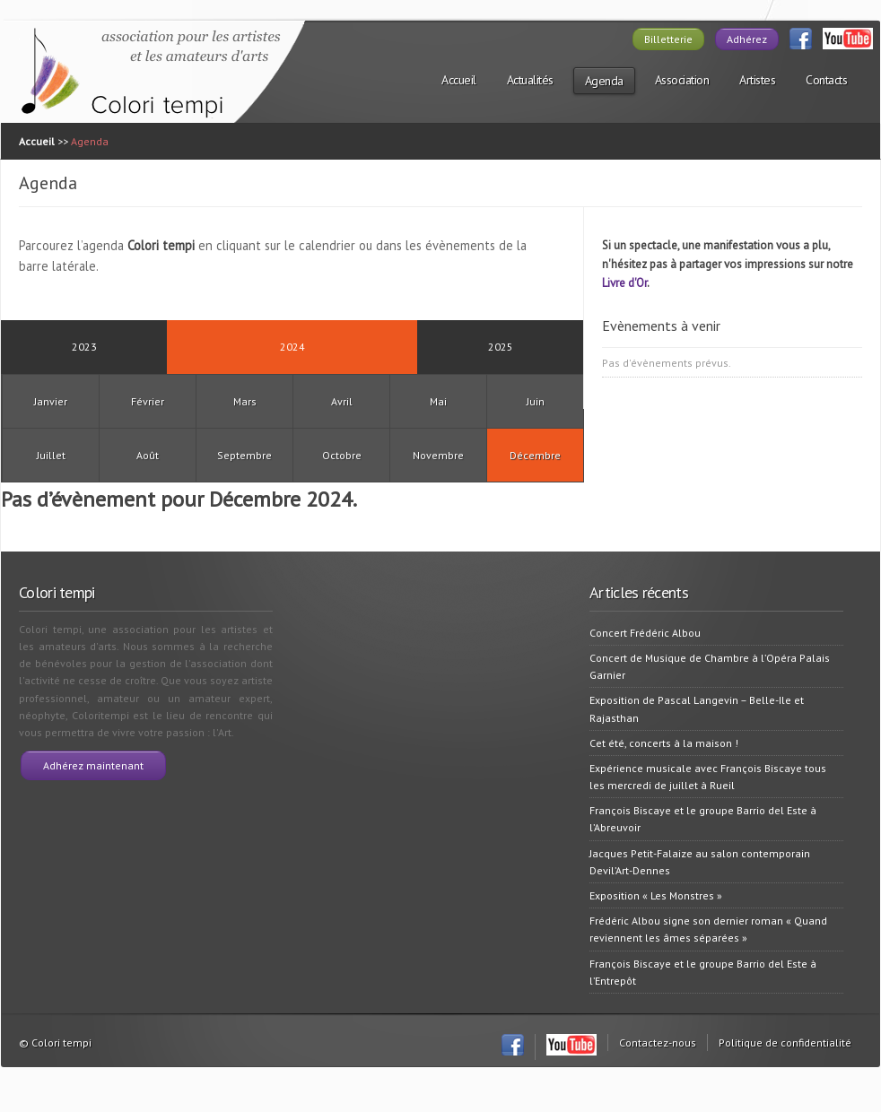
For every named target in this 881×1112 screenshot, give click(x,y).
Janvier (50, 401)
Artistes (757, 80)
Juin (536, 401)
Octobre (342, 455)
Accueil (458, 80)
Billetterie (668, 39)
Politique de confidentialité (785, 1042)
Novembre (438, 455)
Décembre (535, 455)
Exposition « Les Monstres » (655, 895)
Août (147, 455)
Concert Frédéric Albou (645, 632)
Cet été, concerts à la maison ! (663, 743)
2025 (500, 346)
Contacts (826, 80)
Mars (245, 401)
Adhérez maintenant (93, 765)
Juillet (51, 455)
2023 (84, 346)
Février (147, 401)
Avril (342, 401)
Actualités (530, 80)
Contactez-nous (657, 1042)
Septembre (244, 455)
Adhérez (747, 39)
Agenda (604, 81)
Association (682, 80)
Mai (438, 401)
